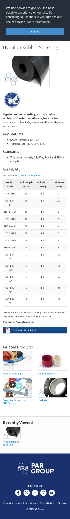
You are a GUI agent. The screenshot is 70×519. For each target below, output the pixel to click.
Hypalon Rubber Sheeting (12, 443)
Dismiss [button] (35, 31)
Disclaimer (31, 503)
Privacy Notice (47, 503)
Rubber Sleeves (47, 373)
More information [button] (38, 22)
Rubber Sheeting (12, 373)
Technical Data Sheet (24, 329)
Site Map (62, 503)
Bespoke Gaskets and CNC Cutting (15, 402)
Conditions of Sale (12, 503)
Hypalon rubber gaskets (30, 175)
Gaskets (42, 400)
